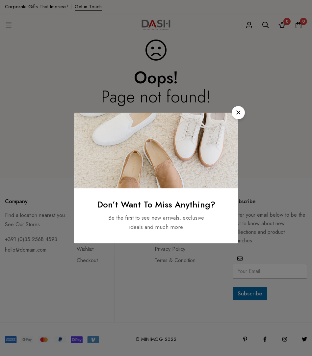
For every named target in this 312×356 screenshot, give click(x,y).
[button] (238, 112)
